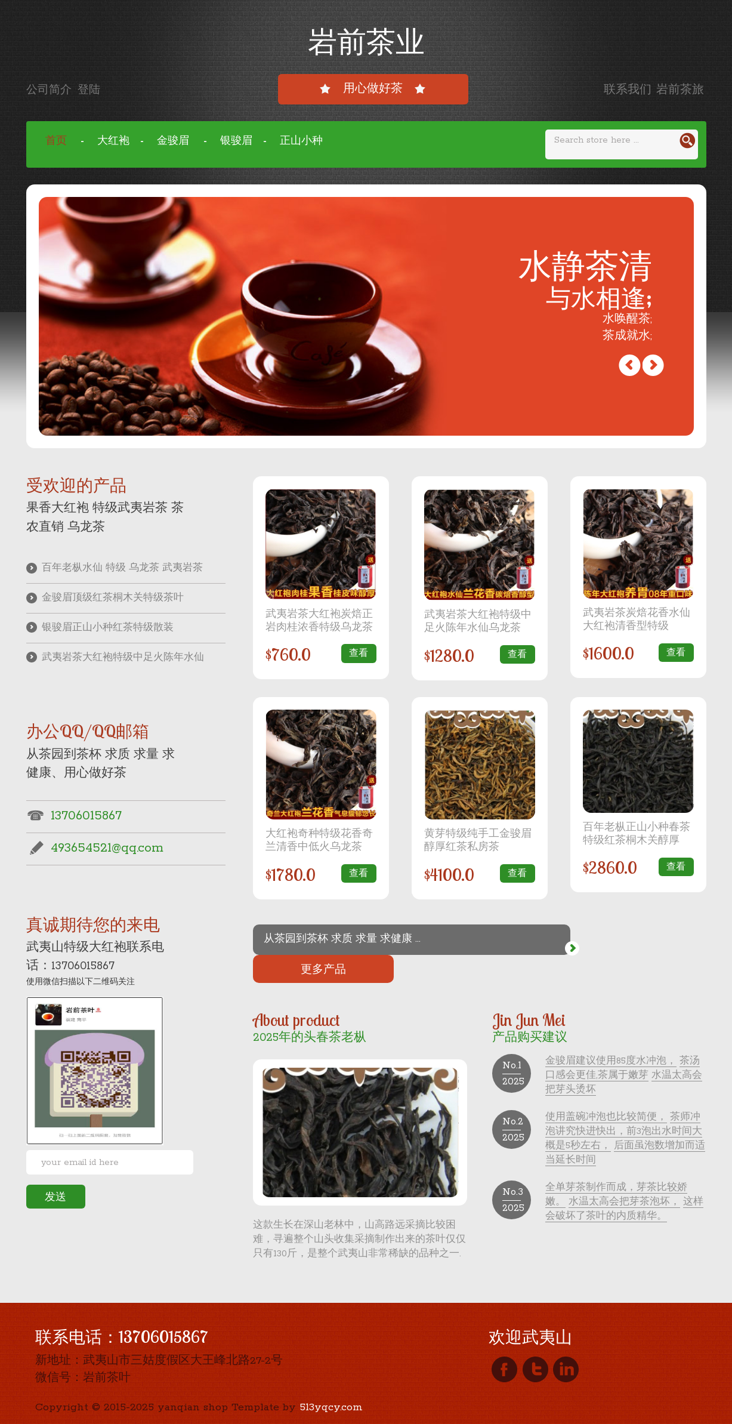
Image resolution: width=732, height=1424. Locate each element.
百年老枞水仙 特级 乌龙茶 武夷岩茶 (119, 569)
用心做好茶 (373, 88)
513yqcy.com (331, 1379)
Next (624, 365)
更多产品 (638, 939)
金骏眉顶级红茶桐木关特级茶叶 (109, 600)
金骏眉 (174, 141)
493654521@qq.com (95, 855)
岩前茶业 (366, 41)
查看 (358, 653)
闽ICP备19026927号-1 (135, 1408)
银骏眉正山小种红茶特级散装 (104, 631)
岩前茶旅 (680, 90)
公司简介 (52, 90)
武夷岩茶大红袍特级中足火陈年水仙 (120, 662)
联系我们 (627, 90)
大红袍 (113, 141)
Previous (648, 365)
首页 (57, 141)
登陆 (92, 90)
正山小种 (301, 141)
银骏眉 (236, 141)
